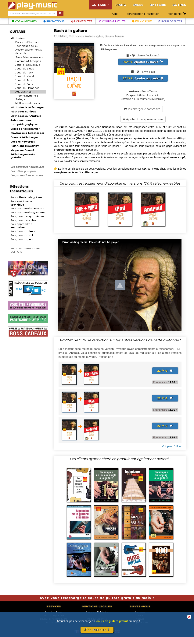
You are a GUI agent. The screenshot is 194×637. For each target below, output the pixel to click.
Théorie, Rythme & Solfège (26, 97)
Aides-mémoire (21, 120)
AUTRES (179, 5)
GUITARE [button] (100, 5)
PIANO (120, 5)
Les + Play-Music (53, 612)
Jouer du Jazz (23, 80)
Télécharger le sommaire (142, 109)
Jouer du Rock (24, 72)
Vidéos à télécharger (25, 128)
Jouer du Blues (24, 68)
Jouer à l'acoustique (27, 64)
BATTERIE (158, 5)
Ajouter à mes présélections (143, 119)
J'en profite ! (97, 629)
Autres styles (23, 91)
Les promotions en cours (26, 175)
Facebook (140, 612)
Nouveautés (81, 21)
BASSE (137, 5)
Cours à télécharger (24, 137)
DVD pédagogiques (24, 124)
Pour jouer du (22, 231)
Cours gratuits (112, 21)
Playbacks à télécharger (27, 132)
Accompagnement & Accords (28, 51)
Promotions (54, 21)
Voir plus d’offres (171, 446)
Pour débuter (170, 21)
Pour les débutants (27, 42)
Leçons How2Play (22, 141)
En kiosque (142, 21)
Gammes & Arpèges (28, 60)
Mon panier (176, 14)
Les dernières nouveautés (27, 166)
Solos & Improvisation (29, 57)
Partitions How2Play (24, 145)
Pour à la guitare (26, 197)
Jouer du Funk (24, 84)
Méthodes (17, 38)
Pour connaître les (27, 208)
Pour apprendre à (21, 226)
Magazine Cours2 (22, 150)
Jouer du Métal (24, 76)
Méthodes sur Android (25, 115)
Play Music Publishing (97, 612)
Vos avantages (24, 21)
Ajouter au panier (143, 62)
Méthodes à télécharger (27, 107)
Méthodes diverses (27, 102)
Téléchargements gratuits (22, 156)
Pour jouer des (27, 216)
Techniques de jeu (26, 45)
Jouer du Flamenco (27, 87)
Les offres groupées (23, 171)
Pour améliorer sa (21, 203)
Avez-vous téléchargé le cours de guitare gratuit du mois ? (97, 598)
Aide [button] (116, 14)
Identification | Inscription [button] (144, 14)
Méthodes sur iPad (23, 111)
